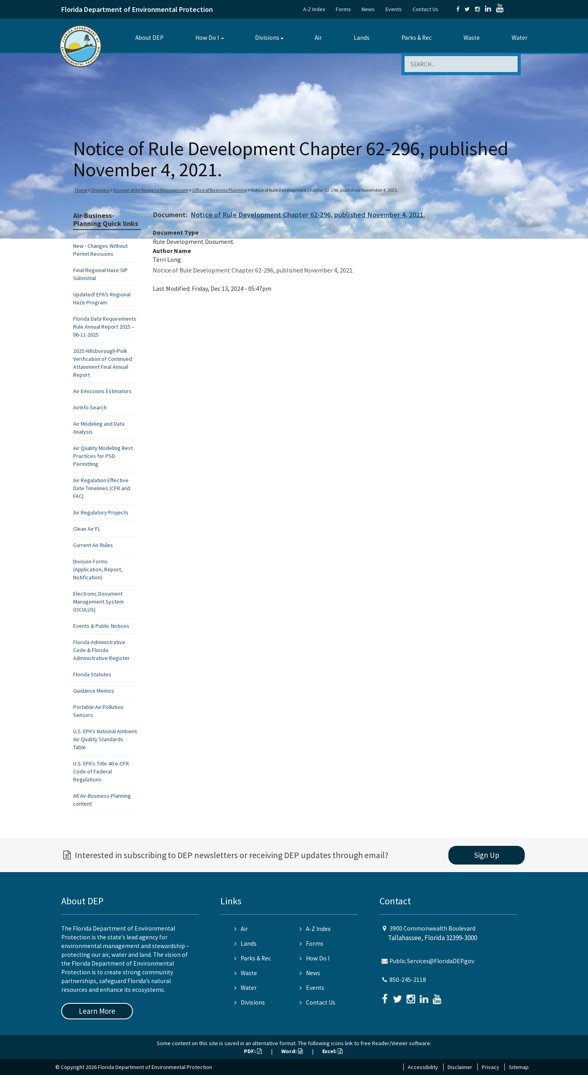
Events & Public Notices (101, 625)
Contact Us (425, 9)
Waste (471, 37)
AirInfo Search (90, 407)
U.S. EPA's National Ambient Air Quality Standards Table (105, 739)
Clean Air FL (86, 528)
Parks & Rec (416, 37)
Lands (362, 37)
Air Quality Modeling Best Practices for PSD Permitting (103, 455)
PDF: (253, 1051)
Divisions (267, 37)
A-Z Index (314, 9)
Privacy (490, 1067)
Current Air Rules (93, 545)
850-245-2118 (407, 979)
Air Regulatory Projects (101, 512)
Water (520, 37)
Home (81, 190)
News (368, 9)
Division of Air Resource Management (150, 190)
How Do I (207, 37)
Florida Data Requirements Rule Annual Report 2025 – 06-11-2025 (104, 326)
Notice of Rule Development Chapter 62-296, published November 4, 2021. (308, 214)
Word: (292, 1051)
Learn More (97, 1011)
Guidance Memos (93, 690)
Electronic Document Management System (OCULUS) (98, 601)
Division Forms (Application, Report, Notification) (98, 569)
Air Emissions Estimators (102, 391)
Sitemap (519, 1067)
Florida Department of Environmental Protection (137, 9)
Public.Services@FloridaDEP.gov (431, 961)
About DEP (149, 37)
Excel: (332, 1051)
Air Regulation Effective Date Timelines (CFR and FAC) (101, 488)
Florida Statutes (92, 674)
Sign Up (486, 855)
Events (394, 9)
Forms (343, 9)
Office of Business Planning (219, 190)
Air (318, 37)
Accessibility (423, 1067)
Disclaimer (460, 1067)
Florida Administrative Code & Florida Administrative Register (101, 650)
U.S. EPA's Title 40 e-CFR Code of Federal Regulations (101, 771)
